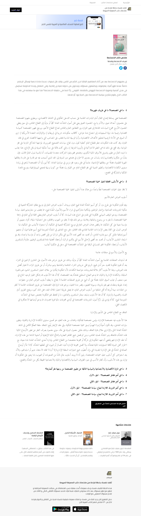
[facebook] (125, 68)
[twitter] (121, 68)
